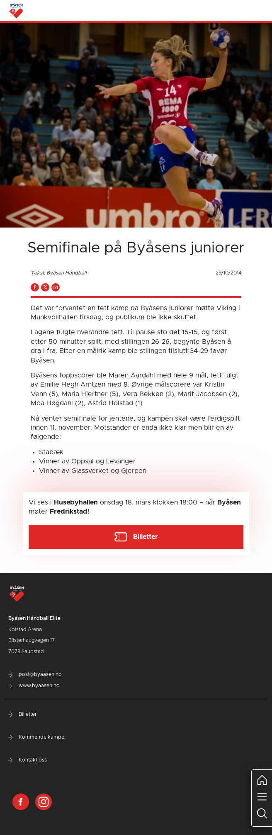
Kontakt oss (27, 759)
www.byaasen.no (34, 685)
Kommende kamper (37, 737)
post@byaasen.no (35, 674)
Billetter (22, 714)
